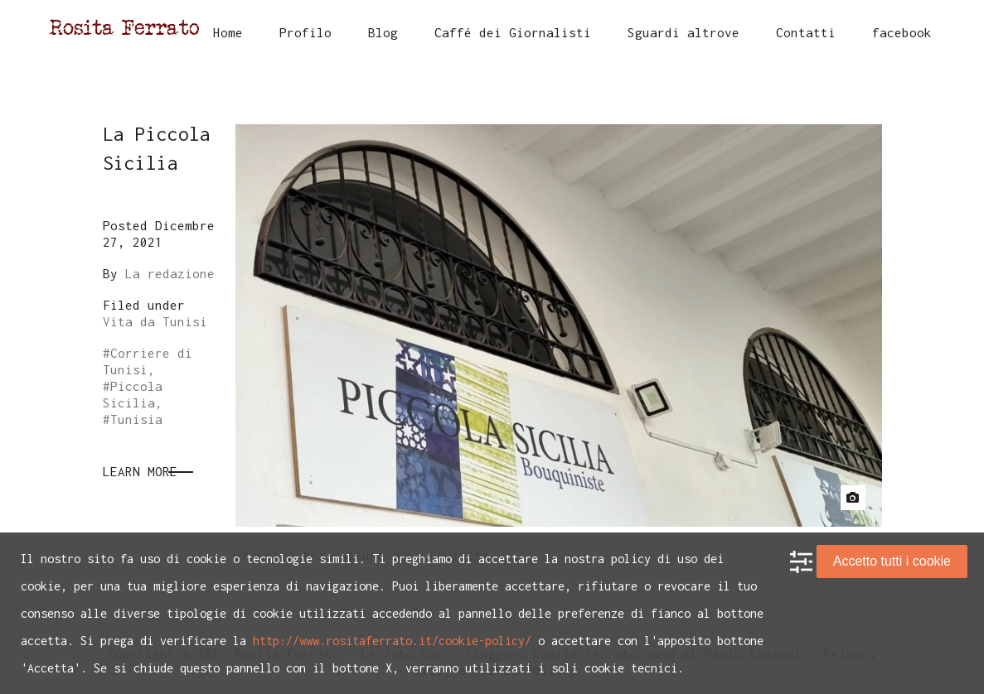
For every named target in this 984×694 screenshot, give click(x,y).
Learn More (140, 471)
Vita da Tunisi (155, 321)
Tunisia (136, 419)
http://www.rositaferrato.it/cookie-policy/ (392, 641)
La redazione (170, 273)
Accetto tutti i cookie (892, 561)
